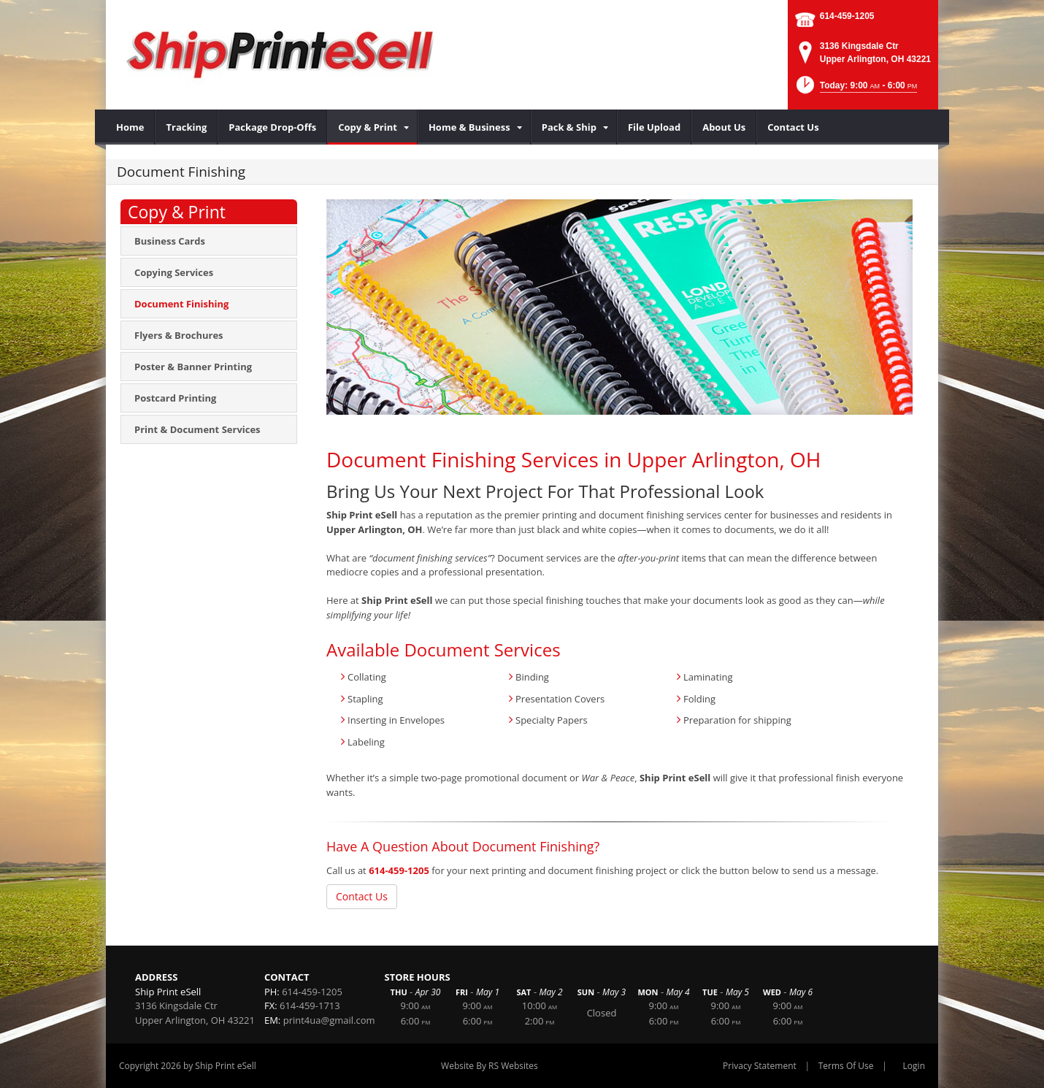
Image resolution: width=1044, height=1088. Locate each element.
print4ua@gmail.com (329, 1020)
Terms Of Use (846, 1066)
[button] (855, 89)
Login (914, 1066)
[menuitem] (130, 127)
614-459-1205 (847, 16)
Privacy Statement (760, 1066)
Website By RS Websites (489, 1066)
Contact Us (362, 896)
